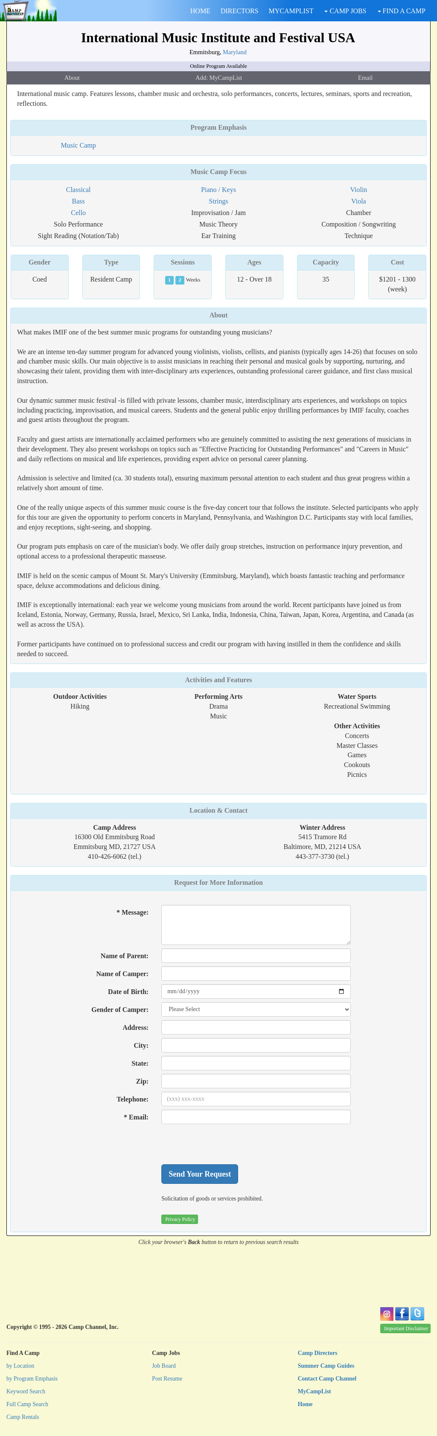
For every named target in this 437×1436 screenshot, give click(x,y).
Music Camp (78, 145)
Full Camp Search (27, 1404)
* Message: (133, 912)
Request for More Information (218, 882)
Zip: (142, 1081)
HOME (200, 11)
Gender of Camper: (120, 1009)
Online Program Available (218, 66)
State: (140, 1063)
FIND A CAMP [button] (401, 11)
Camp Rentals (22, 1417)
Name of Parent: (125, 955)
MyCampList (314, 1391)
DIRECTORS (240, 11)
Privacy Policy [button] (180, 1219)
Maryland (235, 52)
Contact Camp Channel (327, 1378)
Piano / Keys (218, 189)
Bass (78, 201)
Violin (358, 189)
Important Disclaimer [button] (406, 1328)
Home (305, 1404)
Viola (358, 201)
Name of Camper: (122, 973)
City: (141, 1045)
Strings (218, 201)
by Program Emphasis (32, 1378)
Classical (78, 189)
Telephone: (133, 1099)
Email (365, 77)
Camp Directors (318, 1353)
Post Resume (167, 1378)
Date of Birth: (128, 991)
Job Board (164, 1366)
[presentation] (226, 1144)
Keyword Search (25, 1391)
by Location (20, 1366)
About (72, 77)
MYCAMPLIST (291, 11)
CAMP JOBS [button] (345, 11)
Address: (135, 1027)
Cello (78, 212)
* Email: (136, 1117)
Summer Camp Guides (326, 1366)
